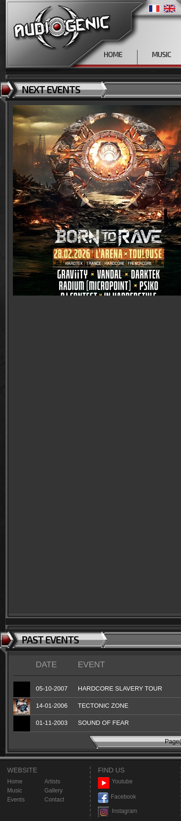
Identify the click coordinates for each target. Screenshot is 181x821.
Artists (52, 781)
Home (14, 781)
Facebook (117, 796)
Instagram (117, 811)
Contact (54, 799)
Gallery (53, 790)
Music (14, 790)
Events (16, 799)
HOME (113, 54)
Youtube (115, 781)
